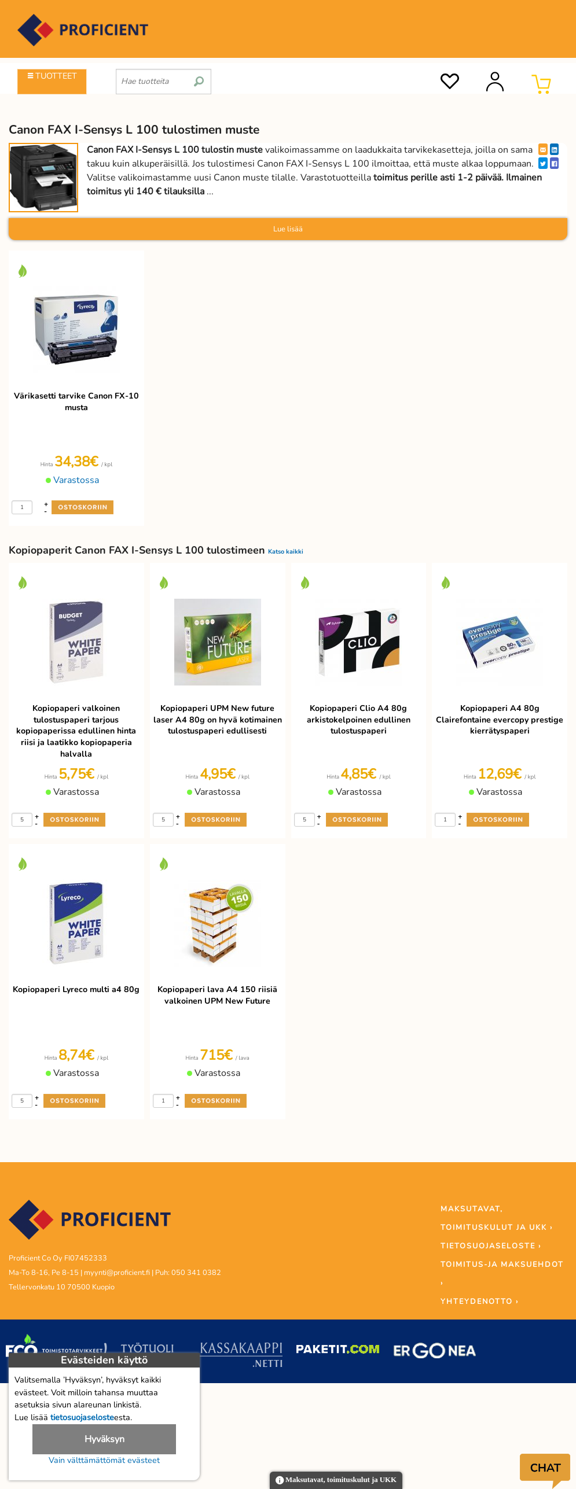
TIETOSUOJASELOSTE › (491, 1246)
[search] (198, 77)
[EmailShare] (543, 149)
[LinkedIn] (554, 149)
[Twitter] (543, 163)
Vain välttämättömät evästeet (104, 1460)
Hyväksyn (104, 1439)
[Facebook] (554, 163)
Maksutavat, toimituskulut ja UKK (336, 1481)
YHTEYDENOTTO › (480, 1301)
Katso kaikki (285, 551)
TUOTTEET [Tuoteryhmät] (52, 76)
